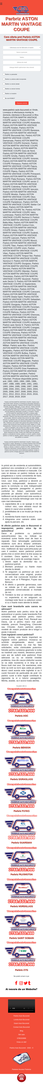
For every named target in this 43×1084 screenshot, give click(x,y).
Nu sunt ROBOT (10, 98)
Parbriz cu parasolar (11, 74)
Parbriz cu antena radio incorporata (15, 79)
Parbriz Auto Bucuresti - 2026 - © (21, 1048)
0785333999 (21, 1038)
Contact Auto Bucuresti (21, 1027)
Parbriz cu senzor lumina (12, 88)
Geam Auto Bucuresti (21, 1023)
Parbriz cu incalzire (10, 93)
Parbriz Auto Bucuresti (21, 1016)
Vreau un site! (21, 1042)
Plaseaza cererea (22, 103)
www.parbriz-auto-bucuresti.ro (17, 110)
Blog (21, 1031)
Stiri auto (21, 1034)
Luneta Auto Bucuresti (21, 1020)
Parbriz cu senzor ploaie (12, 84)
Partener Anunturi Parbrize (21, 1069)
